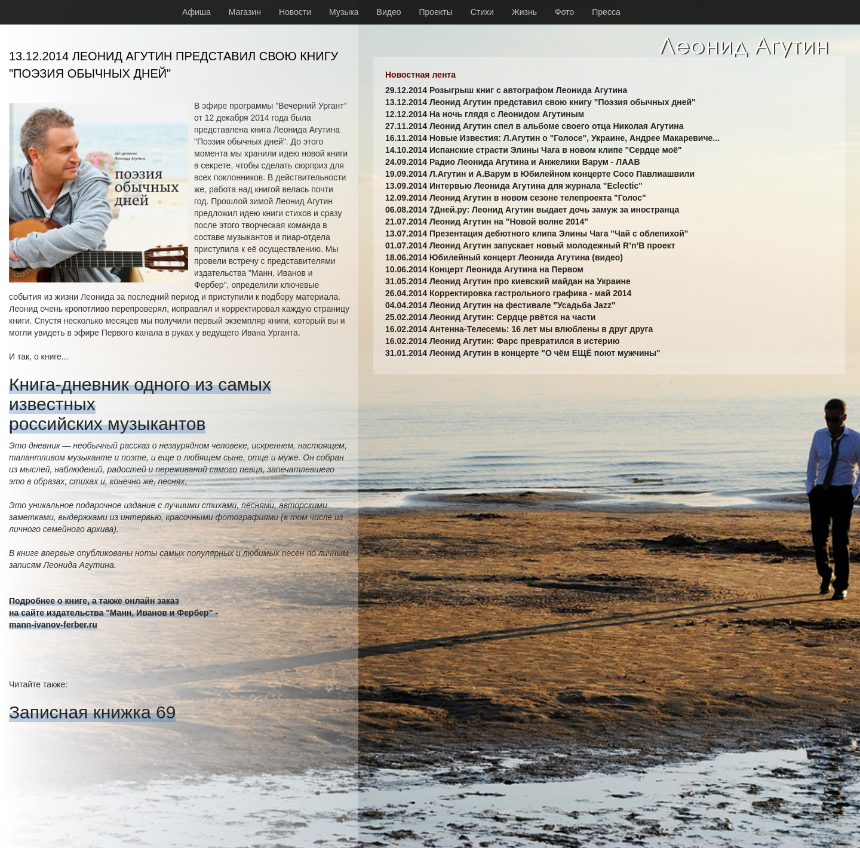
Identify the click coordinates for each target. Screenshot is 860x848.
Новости (295, 12)
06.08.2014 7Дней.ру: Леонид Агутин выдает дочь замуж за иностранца (532, 209)
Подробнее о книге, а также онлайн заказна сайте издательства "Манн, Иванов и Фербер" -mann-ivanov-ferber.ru (113, 612)
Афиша (196, 12)
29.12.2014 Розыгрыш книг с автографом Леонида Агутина (506, 90)
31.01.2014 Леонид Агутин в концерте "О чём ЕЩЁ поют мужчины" (523, 353)
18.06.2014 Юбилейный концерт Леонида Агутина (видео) (504, 257)
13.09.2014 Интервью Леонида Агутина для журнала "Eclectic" (514, 186)
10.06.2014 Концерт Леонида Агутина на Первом (484, 269)
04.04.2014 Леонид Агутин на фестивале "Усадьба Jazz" (500, 305)
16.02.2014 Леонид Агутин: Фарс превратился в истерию (502, 341)
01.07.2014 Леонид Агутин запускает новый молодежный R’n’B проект (530, 245)
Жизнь (524, 12)
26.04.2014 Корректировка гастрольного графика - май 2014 (508, 293)
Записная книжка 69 (92, 712)
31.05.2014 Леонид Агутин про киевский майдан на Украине (508, 281)
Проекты (436, 12)
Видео (389, 12)
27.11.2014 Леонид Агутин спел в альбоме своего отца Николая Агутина (534, 126)
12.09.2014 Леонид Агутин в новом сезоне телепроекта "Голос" (515, 197)
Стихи (482, 12)
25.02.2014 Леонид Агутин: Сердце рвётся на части (490, 317)
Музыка (344, 12)
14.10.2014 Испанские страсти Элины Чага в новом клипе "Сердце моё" (533, 150)
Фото (564, 12)
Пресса (606, 12)
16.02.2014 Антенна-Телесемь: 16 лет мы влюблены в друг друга (519, 329)
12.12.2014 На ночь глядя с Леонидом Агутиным (484, 114)
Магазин (245, 12)
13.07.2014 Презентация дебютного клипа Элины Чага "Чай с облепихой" (536, 233)
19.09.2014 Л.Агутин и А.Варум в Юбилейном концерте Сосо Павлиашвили (540, 174)
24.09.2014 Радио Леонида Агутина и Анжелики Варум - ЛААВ (512, 162)
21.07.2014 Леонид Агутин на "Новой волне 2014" (486, 221)
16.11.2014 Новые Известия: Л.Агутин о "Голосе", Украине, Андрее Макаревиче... (552, 138)
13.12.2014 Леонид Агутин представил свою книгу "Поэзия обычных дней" (540, 102)
